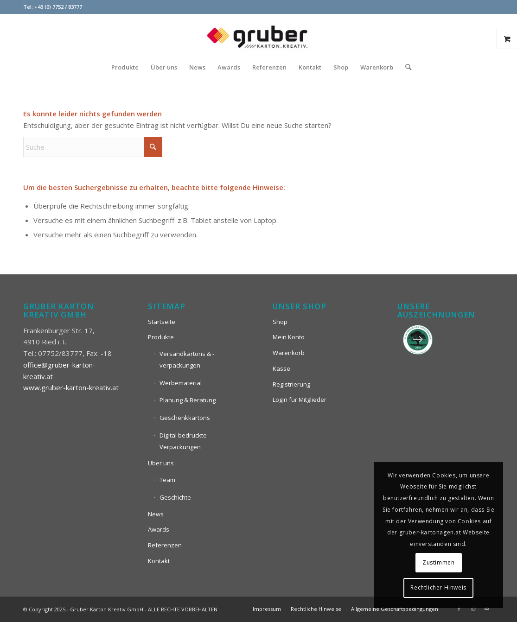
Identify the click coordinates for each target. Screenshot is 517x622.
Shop (280, 321)
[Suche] (405, 67)
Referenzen (165, 545)
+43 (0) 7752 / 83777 (58, 6)
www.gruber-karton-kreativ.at (71, 387)
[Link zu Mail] (487, 609)
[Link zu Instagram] (473, 609)
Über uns (161, 463)
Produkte (161, 337)
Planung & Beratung (188, 400)
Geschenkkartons (185, 417)
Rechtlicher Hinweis (438, 587)
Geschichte (175, 497)
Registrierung (291, 384)
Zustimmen (438, 562)
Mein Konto (289, 337)
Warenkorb (289, 353)
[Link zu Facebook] (459, 609)
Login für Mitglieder (299, 399)
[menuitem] (125, 67)
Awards (158, 529)
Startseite (161, 321)
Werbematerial (181, 383)
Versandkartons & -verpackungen (187, 359)
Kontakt (159, 561)
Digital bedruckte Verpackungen (183, 441)
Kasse (281, 368)
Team (167, 480)
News (156, 514)
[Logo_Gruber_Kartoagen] (258, 35)
